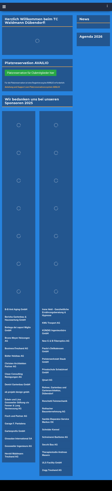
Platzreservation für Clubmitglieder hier (30, 72)
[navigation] (107, 6)
